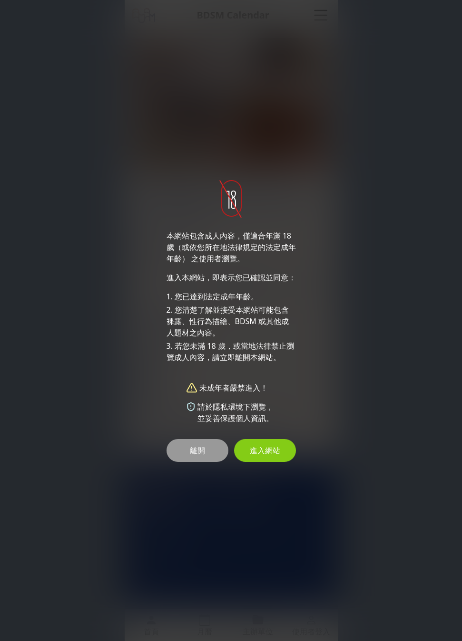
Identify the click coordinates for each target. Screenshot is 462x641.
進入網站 (265, 450)
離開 (197, 450)
